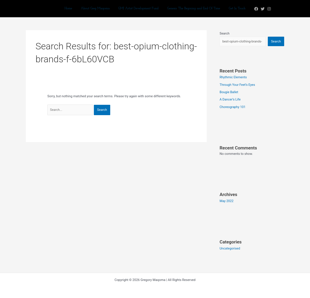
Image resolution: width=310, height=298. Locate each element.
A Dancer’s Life (230, 99)
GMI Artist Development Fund (138, 8)
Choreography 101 (233, 106)
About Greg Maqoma (97, 8)
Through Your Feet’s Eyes (238, 84)
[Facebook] (251, 9)
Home (72, 8)
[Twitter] (257, 9)
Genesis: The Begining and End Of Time (191, 8)
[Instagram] (264, 9)
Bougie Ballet (229, 92)
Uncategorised (230, 247)
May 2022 (227, 200)
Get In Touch (232, 8)
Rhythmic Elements (233, 77)
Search (224, 33)
